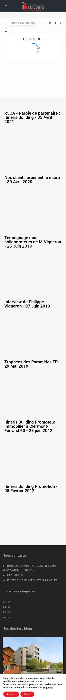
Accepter (11, 694)
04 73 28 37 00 (15, 575)
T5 (4, 617)
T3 (4, 607)
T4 (4, 612)
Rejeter (27, 694)
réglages (48, 687)
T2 (4, 601)
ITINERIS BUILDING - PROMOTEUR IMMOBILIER (32, 580)
